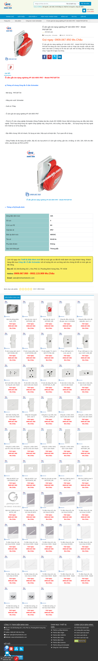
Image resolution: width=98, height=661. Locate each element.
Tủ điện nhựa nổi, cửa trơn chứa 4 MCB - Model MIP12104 (85, 571)
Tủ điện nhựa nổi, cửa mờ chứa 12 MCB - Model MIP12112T (85, 509)
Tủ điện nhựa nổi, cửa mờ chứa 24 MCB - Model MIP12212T (49, 509)
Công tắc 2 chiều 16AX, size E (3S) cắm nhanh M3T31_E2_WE (67, 415)
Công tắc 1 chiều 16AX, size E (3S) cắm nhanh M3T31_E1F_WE (85, 415)
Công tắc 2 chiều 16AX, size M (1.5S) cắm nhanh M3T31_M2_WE (12, 446)
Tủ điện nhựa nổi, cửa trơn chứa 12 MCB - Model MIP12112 (31, 571)
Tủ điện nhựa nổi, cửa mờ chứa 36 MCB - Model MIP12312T (31, 509)
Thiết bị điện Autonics (58, 637)
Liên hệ (83, 16)
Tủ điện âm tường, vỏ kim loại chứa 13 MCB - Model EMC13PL (31, 603)
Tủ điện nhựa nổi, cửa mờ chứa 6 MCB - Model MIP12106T (30, 540)
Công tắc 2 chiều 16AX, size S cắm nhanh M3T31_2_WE (49, 446)
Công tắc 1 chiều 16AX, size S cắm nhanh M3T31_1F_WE (67, 446)
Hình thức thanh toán (49, 16)
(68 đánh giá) (49, 32)
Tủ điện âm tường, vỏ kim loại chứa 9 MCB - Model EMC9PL (49, 603)
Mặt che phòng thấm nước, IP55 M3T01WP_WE (13, 321)
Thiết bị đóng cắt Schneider (60, 640)
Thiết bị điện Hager (57, 627)
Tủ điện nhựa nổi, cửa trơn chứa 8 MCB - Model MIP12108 (49, 571)
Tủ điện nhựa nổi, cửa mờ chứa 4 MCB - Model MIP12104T (49, 540)
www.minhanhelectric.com (19, 632)
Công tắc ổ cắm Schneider (29, 262)
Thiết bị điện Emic (57, 635)
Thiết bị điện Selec (57, 632)
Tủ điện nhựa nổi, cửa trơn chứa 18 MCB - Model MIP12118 (12, 571)
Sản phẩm (32, 16)
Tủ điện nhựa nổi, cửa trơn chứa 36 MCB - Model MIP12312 (67, 540)
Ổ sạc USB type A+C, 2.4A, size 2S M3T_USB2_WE (67, 352)
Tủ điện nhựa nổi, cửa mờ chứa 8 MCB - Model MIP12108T (12, 540)
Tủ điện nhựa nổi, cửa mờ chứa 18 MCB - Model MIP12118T (67, 509)
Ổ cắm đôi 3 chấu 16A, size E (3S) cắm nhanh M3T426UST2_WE (31, 383)
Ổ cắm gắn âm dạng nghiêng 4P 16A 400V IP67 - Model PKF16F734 (49, 200)
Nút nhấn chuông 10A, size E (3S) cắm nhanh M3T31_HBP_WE (12, 415)
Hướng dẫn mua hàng (81, 625)
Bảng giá (64, 16)
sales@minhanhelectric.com (18, 629)
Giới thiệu (21, 16)
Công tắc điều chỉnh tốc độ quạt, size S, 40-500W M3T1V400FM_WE (67, 321)
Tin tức (74, 16)
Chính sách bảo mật (81, 632)
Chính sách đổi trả (80, 630)
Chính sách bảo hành (81, 627)
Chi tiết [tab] (7, 73)
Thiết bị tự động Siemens (59, 625)
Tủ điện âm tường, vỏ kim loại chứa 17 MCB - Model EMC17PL (13, 603)
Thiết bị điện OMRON (58, 630)
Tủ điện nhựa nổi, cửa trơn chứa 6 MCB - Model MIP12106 (67, 571)
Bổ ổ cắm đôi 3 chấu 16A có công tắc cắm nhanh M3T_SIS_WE (12, 383)
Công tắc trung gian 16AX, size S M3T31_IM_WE (31, 415)
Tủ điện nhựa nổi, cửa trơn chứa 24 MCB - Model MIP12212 (85, 540)
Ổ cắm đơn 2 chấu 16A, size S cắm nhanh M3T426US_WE (85, 383)
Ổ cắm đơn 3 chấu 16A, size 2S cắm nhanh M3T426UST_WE (67, 383)
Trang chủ (10, 16)
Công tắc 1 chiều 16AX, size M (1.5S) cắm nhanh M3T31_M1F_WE (30, 446)
